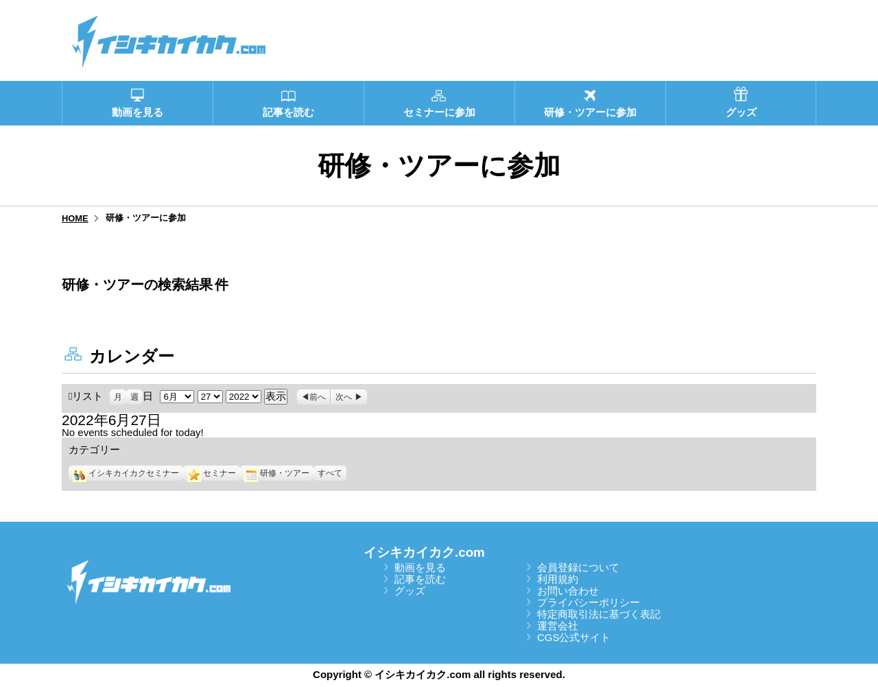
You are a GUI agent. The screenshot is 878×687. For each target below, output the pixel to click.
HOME (75, 218)
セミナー (211, 473)
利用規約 (557, 579)
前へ (317, 397)
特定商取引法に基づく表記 (599, 614)
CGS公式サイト (574, 637)
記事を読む (420, 579)
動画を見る (420, 567)
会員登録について (578, 567)
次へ (343, 397)
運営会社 (557, 625)
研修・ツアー (276, 473)
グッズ (409, 590)
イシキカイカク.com (424, 552)
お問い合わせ (568, 590)
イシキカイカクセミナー (126, 473)
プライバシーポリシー (588, 602)
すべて (330, 473)
